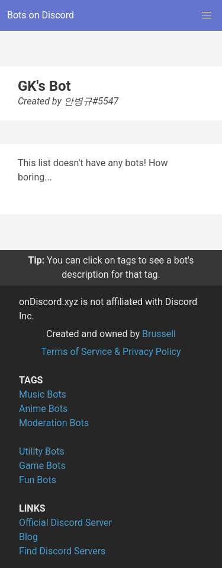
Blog (28, 536)
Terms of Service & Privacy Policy (111, 351)
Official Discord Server (65, 522)
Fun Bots (37, 480)
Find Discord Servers (62, 551)
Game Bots (42, 465)
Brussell (159, 333)
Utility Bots (42, 451)
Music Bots (42, 394)
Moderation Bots (54, 423)
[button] (206, 15)
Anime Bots (43, 408)
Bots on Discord (40, 15)
